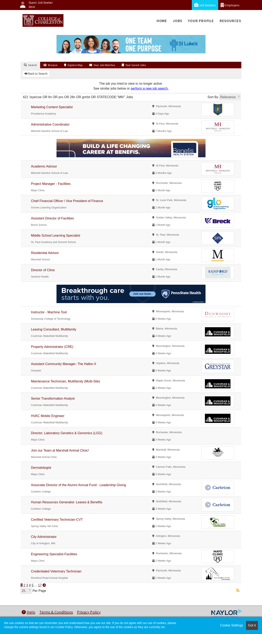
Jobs (177, 20)
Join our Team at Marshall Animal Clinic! (60, 450)
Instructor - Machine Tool (49, 312)
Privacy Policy (89, 612)
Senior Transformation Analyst (53, 398)
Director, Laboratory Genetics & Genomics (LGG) (66, 433)
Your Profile (201, 20)
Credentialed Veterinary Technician (56, 571)
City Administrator (43, 536)
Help (28, 612)
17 (40, 585)
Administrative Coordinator (50, 124)
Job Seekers (205, 5)
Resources (230, 20)
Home (162, 20)
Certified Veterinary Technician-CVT (57, 519)
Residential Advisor (45, 253)
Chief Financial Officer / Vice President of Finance (67, 201)
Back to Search (35, 73)
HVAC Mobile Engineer (47, 416)
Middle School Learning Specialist (55, 235)
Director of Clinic (43, 270)
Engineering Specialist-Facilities (54, 554)
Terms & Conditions (56, 612)
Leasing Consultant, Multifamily (53, 329)
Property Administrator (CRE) (52, 346)
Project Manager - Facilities (51, 183)
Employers (230, 5)
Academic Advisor (44, 166)
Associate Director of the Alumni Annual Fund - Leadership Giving (78, 485)
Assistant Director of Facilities (52, 218)
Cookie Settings (231, 625)
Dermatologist (41, 467)
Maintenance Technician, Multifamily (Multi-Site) (65, 381)
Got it (252, 625)
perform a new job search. (150, 88)
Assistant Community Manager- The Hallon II (63, 364)
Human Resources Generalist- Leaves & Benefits (66, 502)
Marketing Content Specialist (52, 107)
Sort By (213, 97)
